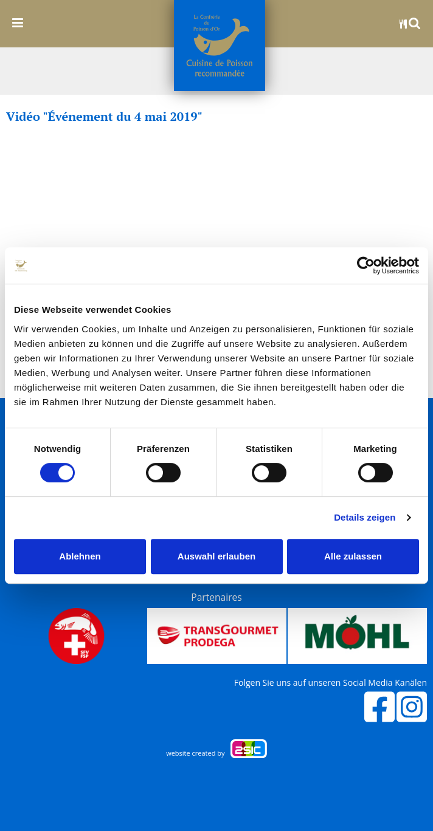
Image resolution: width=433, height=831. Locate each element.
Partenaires (216, 597)
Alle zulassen (353, 556)
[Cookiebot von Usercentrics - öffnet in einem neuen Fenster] (366, 265)
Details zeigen (364, 517)
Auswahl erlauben (216, 556)
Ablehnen (79, 556)
